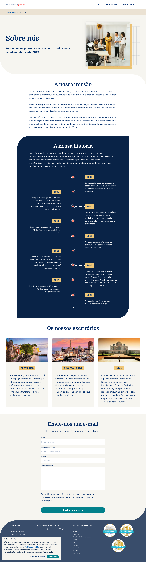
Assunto (44, 456)
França (75, 540)
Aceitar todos (52, 557)
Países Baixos (77, 548)
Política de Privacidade (18, 534)
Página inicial (11, 12)
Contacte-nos (111, 5)
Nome (43, 438)
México (75, 545)
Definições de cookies (37, 557)
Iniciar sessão (128, 5)
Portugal (76, 551)
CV (99, 5)
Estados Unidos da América (82, 537)
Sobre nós (14, 529)
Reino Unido (77, 553)
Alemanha (76, 529)
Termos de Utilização (17, 532)
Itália (74, 542)
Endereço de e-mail (48, 447)
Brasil (75, 532)
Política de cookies (32, 547)
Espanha (76, 534)
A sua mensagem (47, 465)
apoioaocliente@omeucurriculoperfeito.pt (50, 529)
